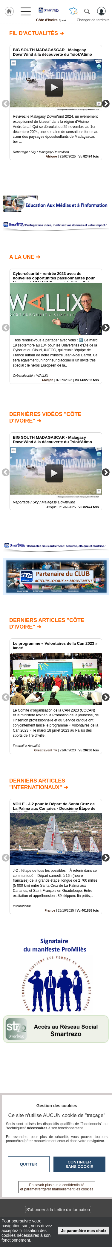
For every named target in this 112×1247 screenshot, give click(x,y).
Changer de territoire (93, 20)
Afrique (51, 156)
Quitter (28, 1164)
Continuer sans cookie (79, 1164)
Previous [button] (5, 103)
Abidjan (47, 380)
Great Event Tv (45, 750)
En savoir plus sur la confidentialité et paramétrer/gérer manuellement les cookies (56, 1187)
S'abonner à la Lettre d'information (58, 1209)
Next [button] (105, 103)
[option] (56, 102)
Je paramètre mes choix (84, 1230)
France (50, 910)
